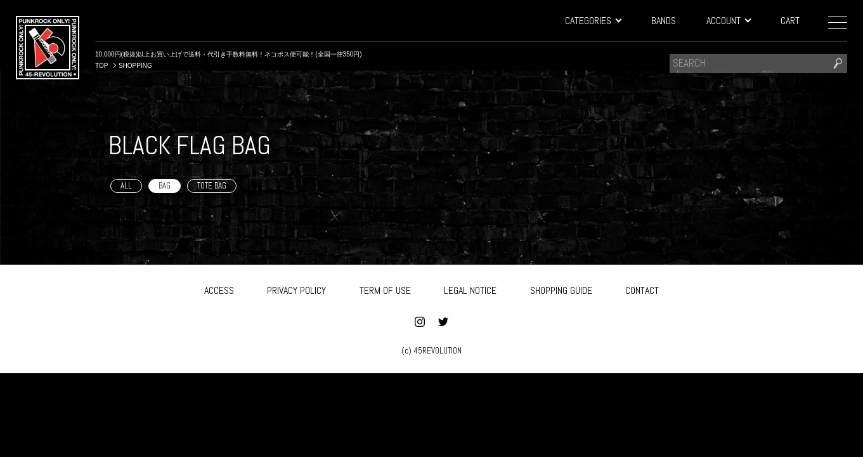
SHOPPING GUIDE (561, 288)
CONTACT (642, 288)
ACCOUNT (728, 20)
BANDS (663, 20)
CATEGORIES (593, 20)
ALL (126, 185)
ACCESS (219, 288)
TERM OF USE (385, 288)
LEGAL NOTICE (470, 288)
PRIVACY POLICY (296, 288)
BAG (165, 185)
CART (790, 20)
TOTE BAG (211, 185)
